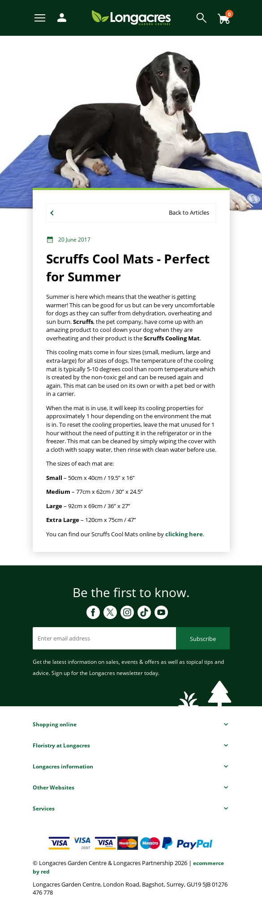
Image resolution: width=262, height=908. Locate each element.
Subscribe (203, 639)
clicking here (184, 534)
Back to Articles (189, 212)
